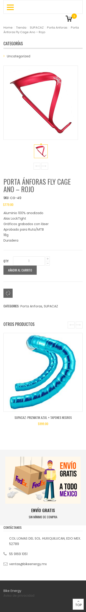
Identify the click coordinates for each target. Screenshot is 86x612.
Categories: (11, 305)
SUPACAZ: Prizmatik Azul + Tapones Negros (43, 417)
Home (8, 27)
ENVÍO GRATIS (43, 510)
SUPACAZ (37, 27)
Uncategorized (18, 56)
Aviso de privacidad (19, 595)
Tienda (21, 27)
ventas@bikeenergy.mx (28, 564)
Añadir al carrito (20, 270)
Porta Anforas (57, 27)
